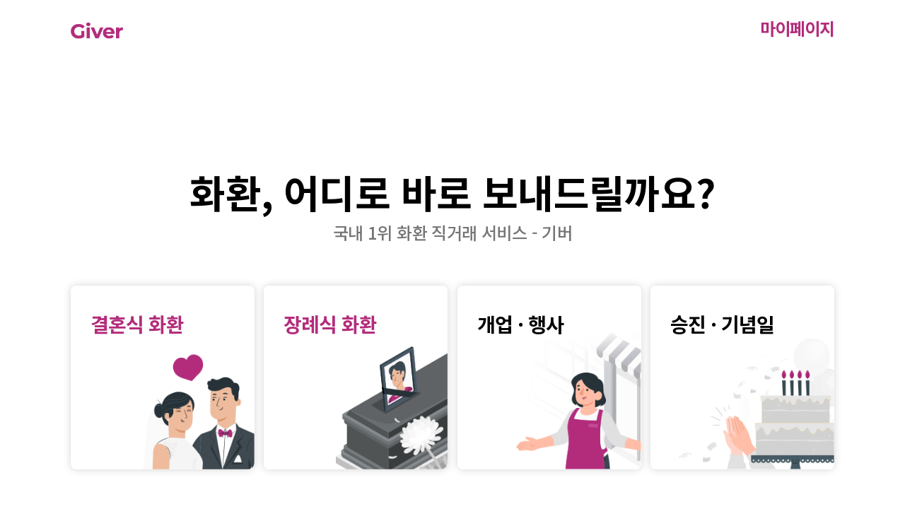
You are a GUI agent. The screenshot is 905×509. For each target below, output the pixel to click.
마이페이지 (797, 28)
